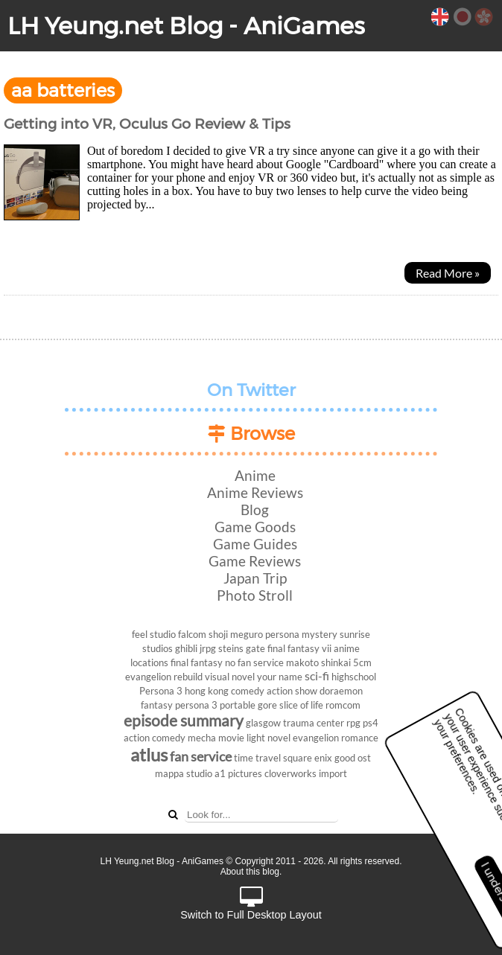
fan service (201, 756)
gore (267, 705)
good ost (352, 758)
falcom (192, 634)
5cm (362, 662)
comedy (247, 691)
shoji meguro (236, 634)
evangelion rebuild (164, 677)
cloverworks (290, 773)
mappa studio (183, 773)
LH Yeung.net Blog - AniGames (186, 25)
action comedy (154, 738)
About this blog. (251, 871)
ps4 (370, 723)
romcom (342, 705)
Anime (255, 475)
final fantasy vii (299, 648)
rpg (353, 723)
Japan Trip (255, 578)
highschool (353, 677)
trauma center (313, 723)
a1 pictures (238, 773)
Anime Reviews (255, 492)
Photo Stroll (255, 595)
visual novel (230, 677)
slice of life (301, 705)
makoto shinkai (318, 662)
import (333, 773)
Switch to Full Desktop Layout (251, 904)
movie (231, 738)
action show (292, 691)
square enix (307, 758)
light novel (268, 738)
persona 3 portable (215, 705)
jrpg (208, 648)
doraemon (341, 691)
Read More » (448, 273)
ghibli (186, 648)
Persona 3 (160, 691)
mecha (202, 738)
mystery (319, 634)
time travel (257, 758)
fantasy (157, 705)
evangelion (316, 738)
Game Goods (255, 526)
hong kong (207, 691)
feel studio (154, 634)
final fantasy (197, 662)
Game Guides (255, 543)
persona (282, 634)
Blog (255, 509)
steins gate (241, 648)
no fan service (254, 662)
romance (359, 738)
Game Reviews (255, 560)
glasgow (263, 723)
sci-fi (317, 675)
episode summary (184, 720)
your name (279, 677)
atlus (149, 754)
